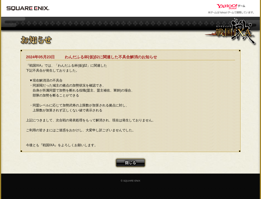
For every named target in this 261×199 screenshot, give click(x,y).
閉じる (130, 163)
